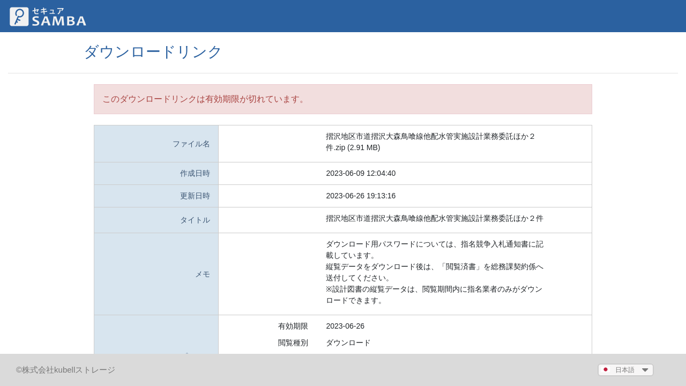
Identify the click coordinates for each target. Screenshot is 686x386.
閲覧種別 (293, 342)
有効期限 (293, 326)
